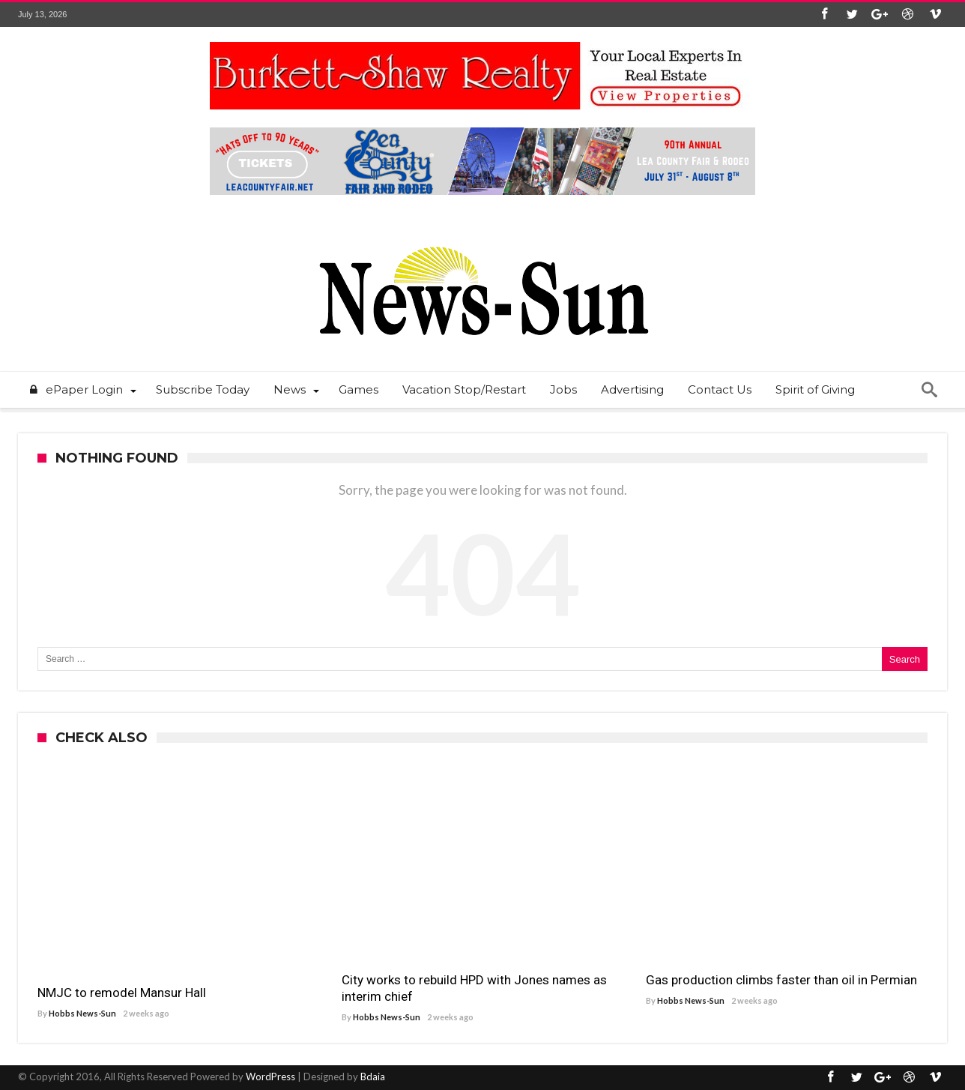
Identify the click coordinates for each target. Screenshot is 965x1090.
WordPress (270, 1077)
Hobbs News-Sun (82, 1013)
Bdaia (372, 1077)
